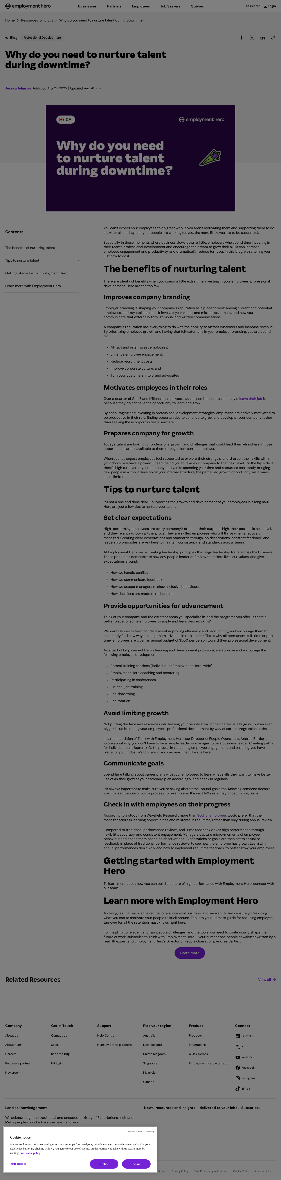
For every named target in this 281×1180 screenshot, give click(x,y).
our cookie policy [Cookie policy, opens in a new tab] (30, 1153)
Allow (136, 1164)
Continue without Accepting (140, 1131)
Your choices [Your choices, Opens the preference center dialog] (18, 1163)
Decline (104, 1164)
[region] (80, 1149)
